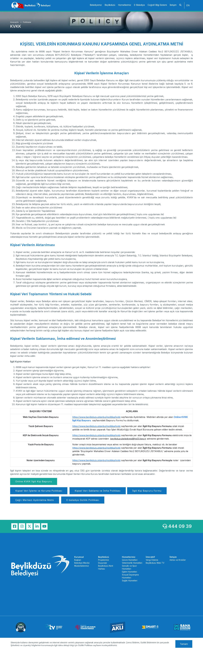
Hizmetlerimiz (124, 5)
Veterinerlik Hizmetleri (132, 563)
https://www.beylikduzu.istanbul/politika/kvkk (96, 417)
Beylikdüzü (110, 5)
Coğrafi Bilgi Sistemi (157, 5)
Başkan (77, 560)
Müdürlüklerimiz (81, 566)
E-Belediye (139, 5)
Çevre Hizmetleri (129, 560)
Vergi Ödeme (152, 560)
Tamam (184, 644)
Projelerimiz (103, 560)
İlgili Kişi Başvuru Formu (146, 490)
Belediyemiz (96, 5)
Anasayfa (14, 22)
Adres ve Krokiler (178, 560)
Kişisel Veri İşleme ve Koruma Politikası (38, 490)
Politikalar (27, 22)
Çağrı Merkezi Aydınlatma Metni (34, 500)
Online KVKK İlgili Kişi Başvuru (33, 481)
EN (188, 5)
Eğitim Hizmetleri (129, 572)
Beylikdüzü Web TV (155, 563)
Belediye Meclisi (82, 563)
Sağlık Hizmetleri (129, 580)
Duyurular (102, 563)
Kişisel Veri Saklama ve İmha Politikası (98, 490)
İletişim (173, 5)
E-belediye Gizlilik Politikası (82, 500)
